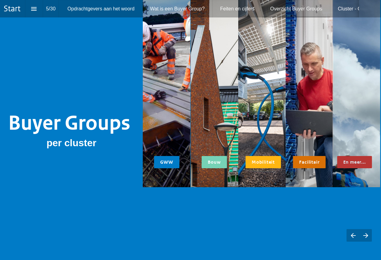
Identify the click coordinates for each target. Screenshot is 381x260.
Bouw (214, 162)
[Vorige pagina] (353, 235)
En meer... (353, 162)
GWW (166, 162)
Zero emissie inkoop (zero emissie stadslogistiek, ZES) (263, 207)
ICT (297, 196)
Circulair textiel (306, 201)
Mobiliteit (263, 162)
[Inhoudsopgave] (34, 8)
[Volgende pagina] (365, 235)
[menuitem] (101, 8)
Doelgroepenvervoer (264, 196)
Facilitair (309, 162)
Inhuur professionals (356, 212)
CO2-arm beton (164, 207)
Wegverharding (164, 212)
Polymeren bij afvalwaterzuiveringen (357, 202)
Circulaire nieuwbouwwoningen (216, 235)
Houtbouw (209, 223)
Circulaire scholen (214, 196)
